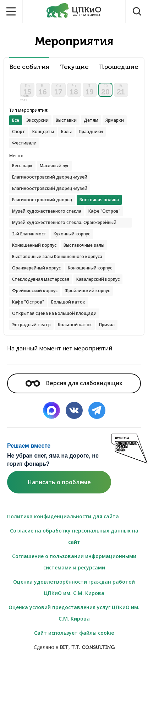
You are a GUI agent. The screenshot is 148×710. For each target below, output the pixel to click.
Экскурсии (37, 120)
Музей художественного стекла (46, 211)
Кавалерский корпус (98, 279)
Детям (91, 120)
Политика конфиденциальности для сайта (63, 516)
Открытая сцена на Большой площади (54, 313)
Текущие (74, 67)
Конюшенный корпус (34, 245)
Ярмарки (114, 120)
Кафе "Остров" (104, 211)
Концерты (43, 132)
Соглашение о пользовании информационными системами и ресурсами (74, 562)
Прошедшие (118, 67)
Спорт (18, 132)
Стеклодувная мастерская (40, 279)
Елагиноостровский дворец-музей (49, 177)
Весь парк (22, 166)
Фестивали (24, 143)
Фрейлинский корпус (34, 291)
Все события (29, 67)
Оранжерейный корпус (36, 268)
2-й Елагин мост (29, 234)
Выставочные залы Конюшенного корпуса (57, 256)
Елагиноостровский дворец (42, 200)
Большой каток (68, 302)
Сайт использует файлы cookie (74, 632)
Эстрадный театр (31, 325)
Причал (107, 325)
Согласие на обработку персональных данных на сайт (74, 536)
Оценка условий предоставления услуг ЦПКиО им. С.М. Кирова (74, 613)
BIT (64, 647)
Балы (66, 132)
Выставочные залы (84, 245)
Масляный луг (54, 166)
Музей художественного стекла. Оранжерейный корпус (64, 223)
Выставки (66, 120)
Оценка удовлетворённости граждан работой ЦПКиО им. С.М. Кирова (74, 587)
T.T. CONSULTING (93, 647)
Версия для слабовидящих (74, 383)
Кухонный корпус (72, 234)
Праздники (91, 132)
